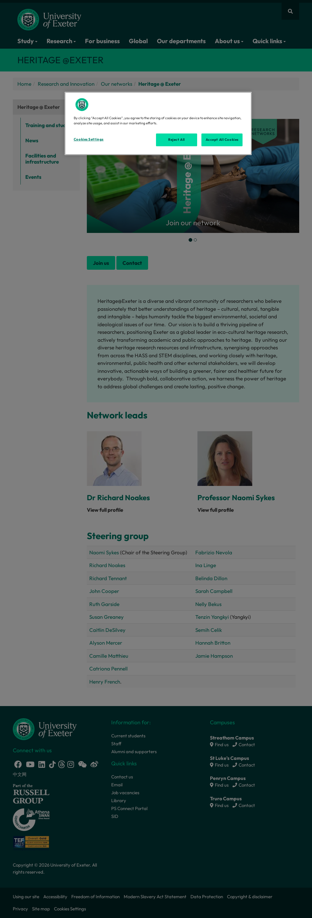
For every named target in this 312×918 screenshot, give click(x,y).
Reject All (176, 139)
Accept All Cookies (222, 139)
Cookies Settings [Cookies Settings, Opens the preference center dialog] (89, 139)
